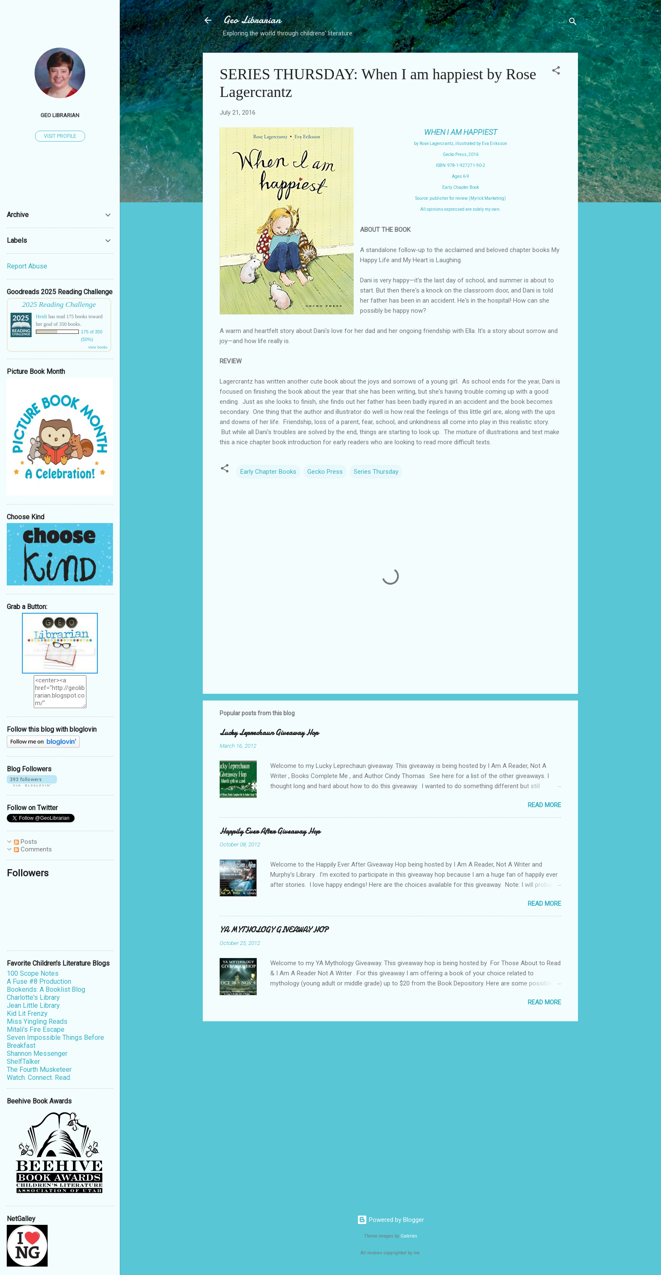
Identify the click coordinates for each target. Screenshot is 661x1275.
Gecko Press (325, 471)
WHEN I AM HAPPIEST (460, 132)
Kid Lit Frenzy (27, 1013)
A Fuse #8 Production (39, 981)
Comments (33, 849)
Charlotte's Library (33, 997)
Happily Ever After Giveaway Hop (270, 831)
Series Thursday (376, 471)
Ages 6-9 (460, 176)
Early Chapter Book (460, 187)
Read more (544, 805)
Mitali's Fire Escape (35, 1029)
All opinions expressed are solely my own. (460, 209)
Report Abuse (27, 266)
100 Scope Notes (33, 973)
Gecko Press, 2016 (460, 154)
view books (97, 347)
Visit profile (60, 136)
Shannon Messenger (37, 1054)
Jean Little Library (33, 1005)
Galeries (408, 1236)
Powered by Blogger (390, 1220)
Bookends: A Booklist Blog (46, 989)
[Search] (573, 23)
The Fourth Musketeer (39, 1070)
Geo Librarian (252, 20)
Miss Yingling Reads (37, 1021)
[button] (556, 71)
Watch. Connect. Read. (39, 1078)
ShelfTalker (23, 1062)
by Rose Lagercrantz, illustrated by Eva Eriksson (460, 143)
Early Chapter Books (268, 471)
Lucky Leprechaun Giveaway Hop (269, 732)
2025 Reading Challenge (59, 304)
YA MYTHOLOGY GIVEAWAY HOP (274, 930)
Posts (25, 842)
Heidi (41, 316)
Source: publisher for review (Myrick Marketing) (460, 198)
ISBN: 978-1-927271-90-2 (460, 165)
